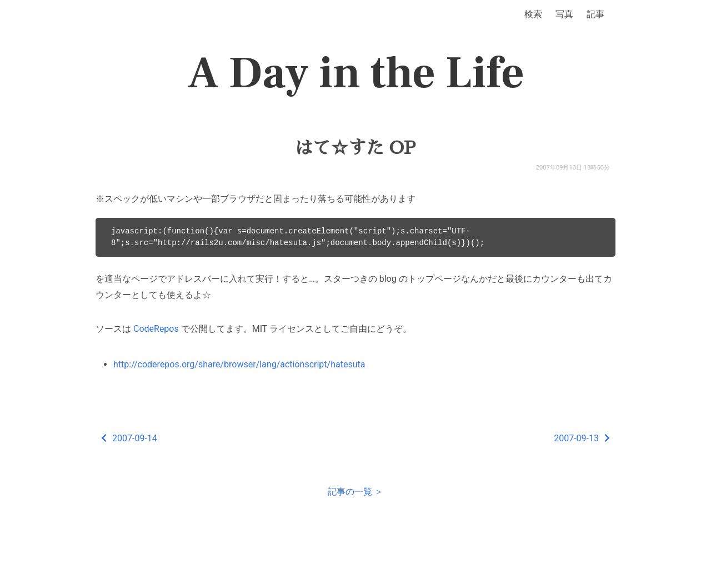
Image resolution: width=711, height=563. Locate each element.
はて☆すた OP (355, 148)
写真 (564, 14)
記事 (595, 14)
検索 (533, 14)
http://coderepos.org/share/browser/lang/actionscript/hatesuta (239, 364)
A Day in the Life (355, 73)
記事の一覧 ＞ (355, 491)
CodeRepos (156, 328)
